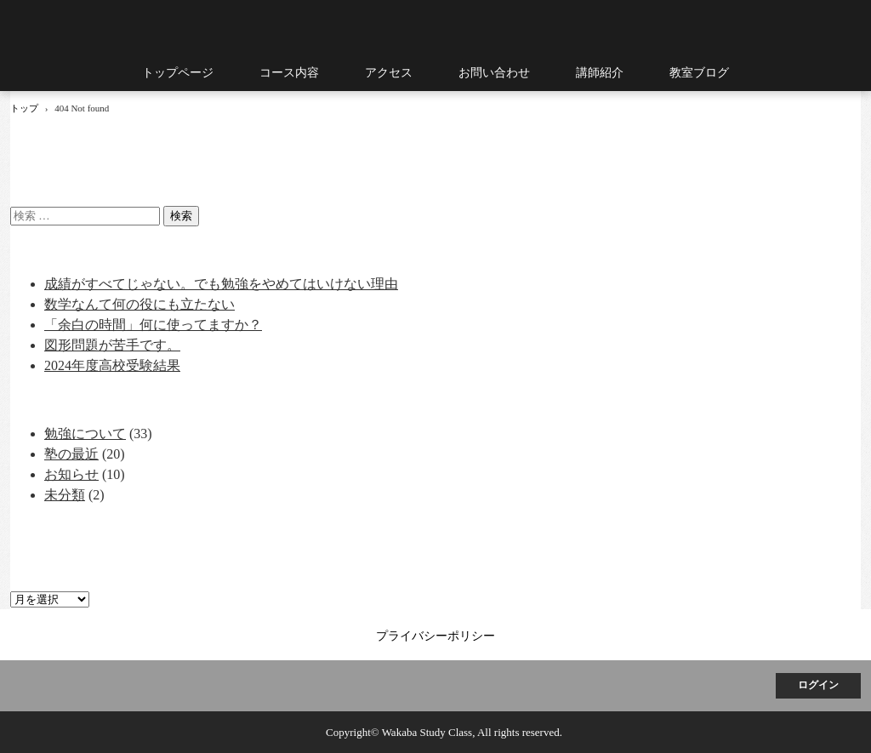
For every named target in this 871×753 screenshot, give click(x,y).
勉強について (85, 433)
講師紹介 (599, 72)
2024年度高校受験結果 (112, 365)
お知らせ (71, 474)
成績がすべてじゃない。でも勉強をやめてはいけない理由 (221, 284)
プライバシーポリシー (435, 636)
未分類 (64, 495)
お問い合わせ (494, 72)
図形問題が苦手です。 (112, 345)
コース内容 (289, 72)
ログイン (818, 685)
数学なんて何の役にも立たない (139, 304)
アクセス (389, 72)
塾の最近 (71, 454)
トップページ (177, 72)
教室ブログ (699, 72)
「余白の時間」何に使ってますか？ (153, 324)
